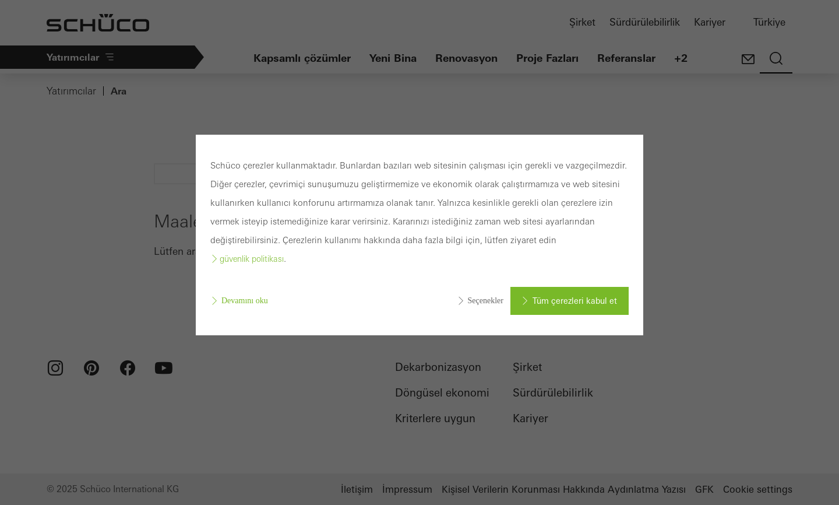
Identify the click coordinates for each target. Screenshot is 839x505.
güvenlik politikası (252, 259)
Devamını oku (244, 300)
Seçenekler (485, 300)
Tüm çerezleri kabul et (575, 301)
